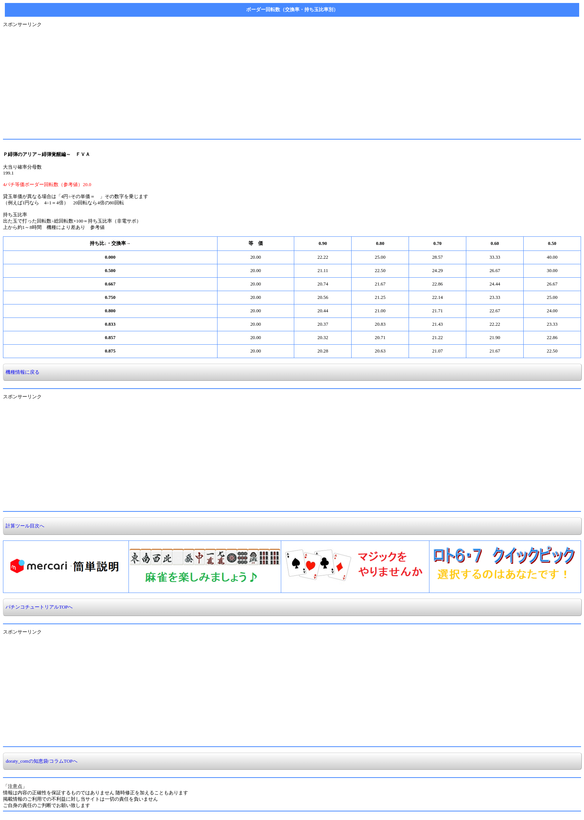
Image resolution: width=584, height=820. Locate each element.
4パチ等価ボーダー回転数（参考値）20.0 (47, 184)
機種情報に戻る (21, 372)
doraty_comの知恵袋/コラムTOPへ (40, 761)
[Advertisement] (226, 80)
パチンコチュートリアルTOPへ (38, 607)
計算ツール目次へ (23, 526)
